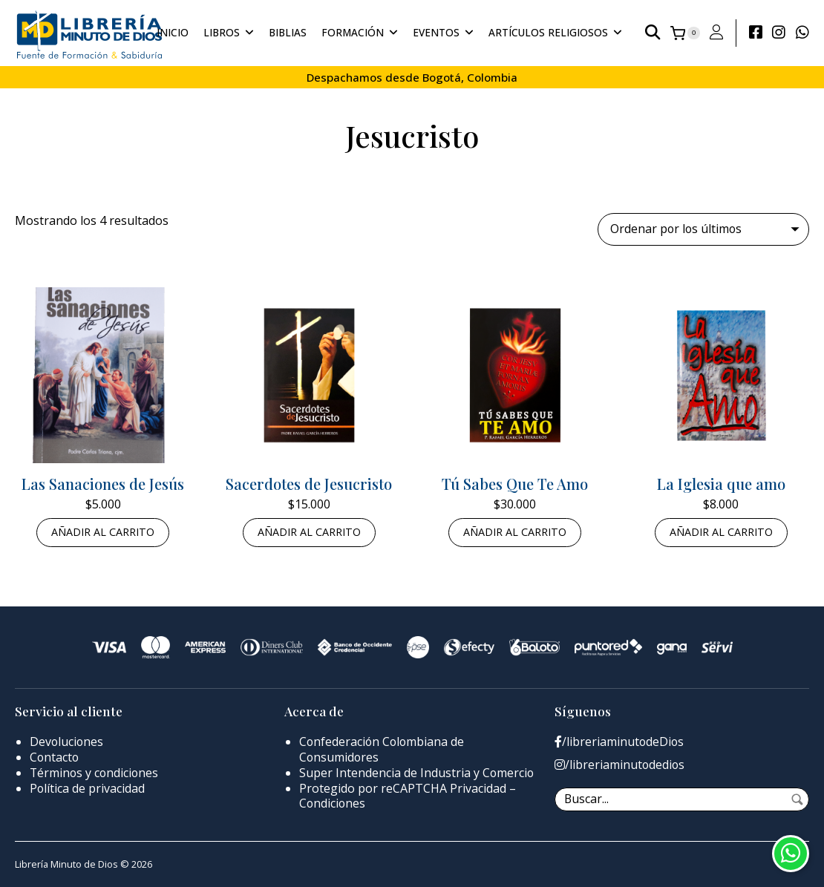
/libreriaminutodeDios (620, 742)
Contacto (55, 757)
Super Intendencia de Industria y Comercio (417, 773)
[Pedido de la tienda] (702, 229)
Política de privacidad (87, 788)
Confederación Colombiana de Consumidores (383, 750)
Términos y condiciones (95, 773)
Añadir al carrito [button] (102, 533)
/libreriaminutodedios (620, 765)
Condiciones (333, 804)
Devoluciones (67, 742)
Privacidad (478, 788)
